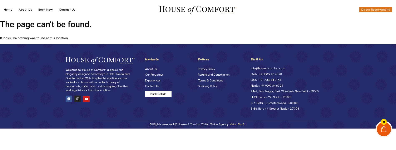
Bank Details (158, 94)
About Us (25, 9)
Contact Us (67, 9)
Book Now (45, 9)
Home (8, 9)
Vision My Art (238, 124)
